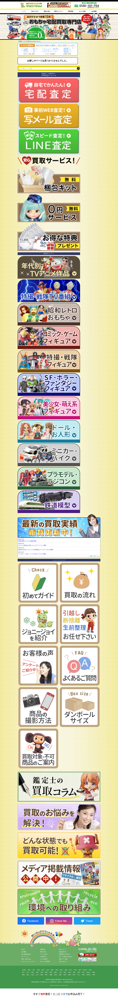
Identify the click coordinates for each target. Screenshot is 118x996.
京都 (69, 972)
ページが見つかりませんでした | (32, 41)
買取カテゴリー (58, 11)
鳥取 (93, 972)
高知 (55, 974)
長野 (42, 972)
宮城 (38, 970)
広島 (32, 974)
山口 (37, 974)
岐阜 (46, 972)
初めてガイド (62, 949)
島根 (23, 974)
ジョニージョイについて (28, 961)
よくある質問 (43, 959)
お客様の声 (43, 956)
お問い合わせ (62, 961)
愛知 (55, 972)
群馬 (66, 970)
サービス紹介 (43, 954)
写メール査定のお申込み (65, 956)
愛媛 (51, 974)
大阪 (74, 972)
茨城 (57, 970)
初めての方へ (35, 11)
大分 (78, 974)
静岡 (51, 972)
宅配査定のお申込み (64, 954)
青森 (29, 970)
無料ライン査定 (63, 959)
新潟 (90, 970)
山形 (47, 970)
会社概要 (94, 11)
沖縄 (93, 974)
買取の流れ (47, 11)
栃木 (61, 970)
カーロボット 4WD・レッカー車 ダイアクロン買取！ (32, 554)
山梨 (37, 972)
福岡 (60, 974)
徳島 (42, 974)
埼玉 (70, 970)
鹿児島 (88, 974)
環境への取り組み (26, 959)
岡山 (28, 974)
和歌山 (88, 972)
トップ (23, 11)
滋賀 (65, 972)
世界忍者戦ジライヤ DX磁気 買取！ (27, 541)
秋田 (43, 970)
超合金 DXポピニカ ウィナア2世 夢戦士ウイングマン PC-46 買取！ (36, 549)
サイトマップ (25, 956)
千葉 (75, 970)
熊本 (74, 974)
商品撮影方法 (62, 951)
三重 (60, 972)
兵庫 (78, 972)
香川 (46, 974)
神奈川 (85, 970)
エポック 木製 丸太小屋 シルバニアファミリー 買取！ (32, 545)
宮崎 (83, 974)
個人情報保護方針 (26, 954)
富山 (23, 972)
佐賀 (65, 974)
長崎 (69, 974)
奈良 (83, 972)
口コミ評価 (82, 11)
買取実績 (70, 11)
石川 (28, 972)
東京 (80, 970)
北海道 (24, 970)
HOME (23, 949)
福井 (32, 972)
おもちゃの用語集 (45, 961)
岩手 (34, 970)
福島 (52, 970)
